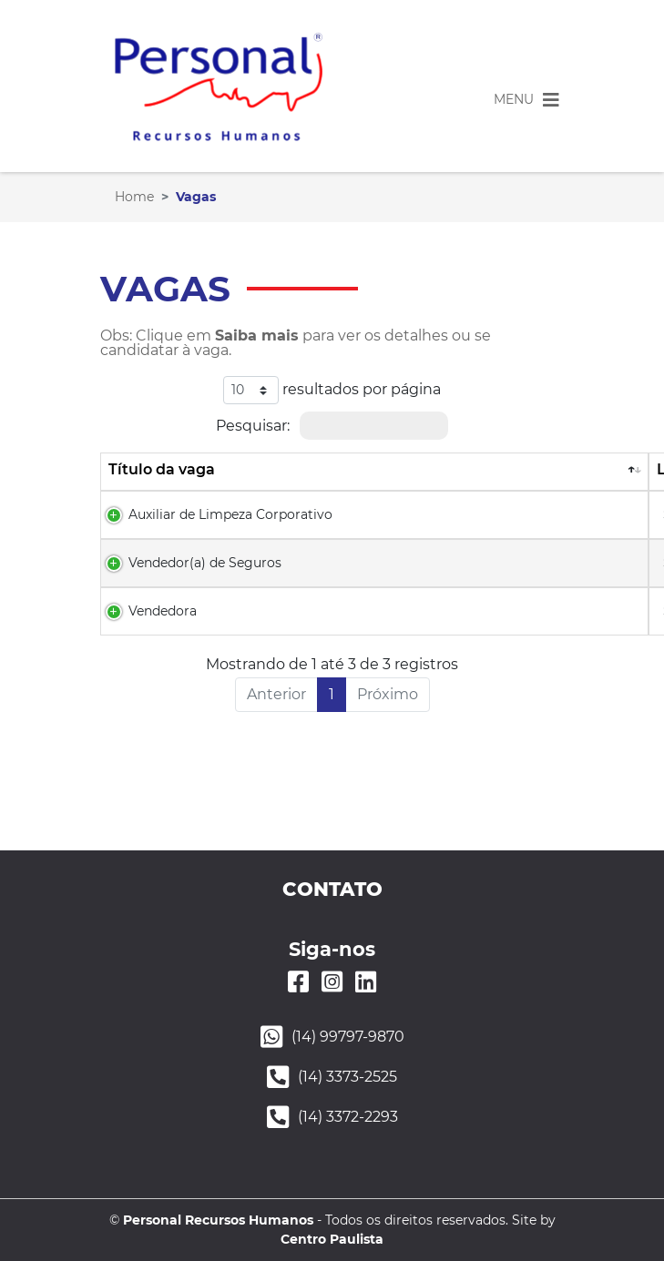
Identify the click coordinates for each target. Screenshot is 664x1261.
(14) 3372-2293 (348, 1116)
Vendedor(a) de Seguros (204, 562)
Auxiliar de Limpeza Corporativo (230, 514)
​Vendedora (162, 611)
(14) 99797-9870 (347, 1036)
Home (134, 196)
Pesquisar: (332, 426)
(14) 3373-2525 (347, 1076)
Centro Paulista (332, 1239)
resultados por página (332, 390)
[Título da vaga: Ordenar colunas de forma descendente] (374, 472)
